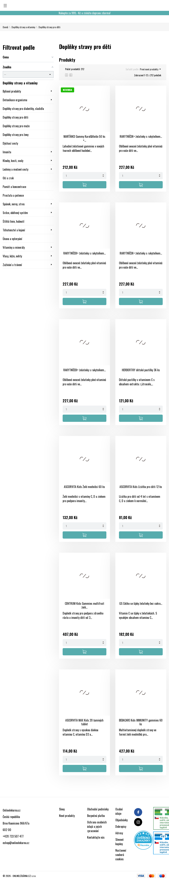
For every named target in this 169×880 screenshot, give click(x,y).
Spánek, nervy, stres (14, 204)
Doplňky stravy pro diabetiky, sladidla (23, 108)
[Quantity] (84, 175)
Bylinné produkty (12, 91)
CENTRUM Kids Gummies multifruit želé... (84, 605)
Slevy (62, 809)
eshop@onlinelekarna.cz (16, 843)
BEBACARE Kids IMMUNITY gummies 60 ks (141, 722)
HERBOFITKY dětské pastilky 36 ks (141, 370)
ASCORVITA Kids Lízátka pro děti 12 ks (141, 487)
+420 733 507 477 (13, 836)
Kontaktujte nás (96, 837)
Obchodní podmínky (98, 809)
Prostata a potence (13, 195)
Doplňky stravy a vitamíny (20, 83)
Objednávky (121, 820)
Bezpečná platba (96, 815)
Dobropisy (120, 826)
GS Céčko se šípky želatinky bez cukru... (140, 603)
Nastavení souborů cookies (120, 854)
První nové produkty (150, 69)
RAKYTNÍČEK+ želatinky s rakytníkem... (141, 136)
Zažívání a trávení (12, 265)
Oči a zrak (8, 178)
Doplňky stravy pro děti (15, 117)
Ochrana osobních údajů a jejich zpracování (97, 826)
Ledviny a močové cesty (15, 169)
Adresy (119, 833)
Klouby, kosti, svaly (13, 161)
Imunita (7, 152)
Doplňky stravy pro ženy (15, 134)
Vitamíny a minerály (14, 247)
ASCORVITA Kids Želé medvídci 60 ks (84, 487)
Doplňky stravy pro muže (16, 126)
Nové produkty (67, 815)
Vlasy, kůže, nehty (12, 256)
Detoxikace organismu (15, 100)
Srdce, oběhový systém (16, 213)
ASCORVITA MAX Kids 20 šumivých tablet (84, 722)
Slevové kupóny (119, 841)
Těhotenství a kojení (14, 230)
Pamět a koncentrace (14, 187)
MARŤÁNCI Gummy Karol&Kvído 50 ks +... (84, 138)
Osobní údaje (119, 811)
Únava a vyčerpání (12, 239)
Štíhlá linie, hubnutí (13, 221)
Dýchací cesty (10, 143)
